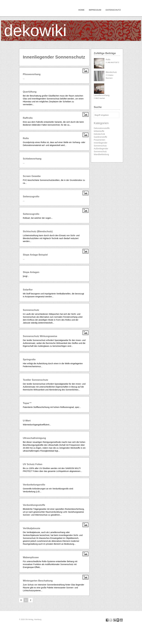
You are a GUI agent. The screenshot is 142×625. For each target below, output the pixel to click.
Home (81, 10)
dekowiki (35, 30)
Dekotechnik (99, 134)
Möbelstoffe (99, 131)
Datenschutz (113, 10)
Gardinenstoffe (100, 137)
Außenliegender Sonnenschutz (101, 150)
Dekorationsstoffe (102, 128)
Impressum (95, 10)
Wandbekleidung (101, 154)
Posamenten (99, 140)
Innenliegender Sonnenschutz (100, 144)
